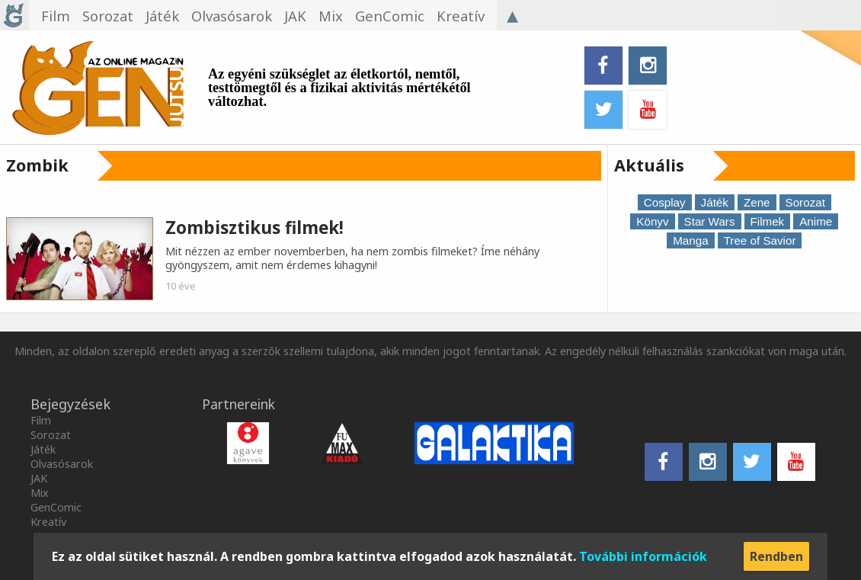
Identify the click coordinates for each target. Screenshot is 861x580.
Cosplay (665, 202)
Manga (690, 240)
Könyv (652, 221)
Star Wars (709, 221)
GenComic (56, 507)
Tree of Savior (760, 240)
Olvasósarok (61, 464)
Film (40, 420)
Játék (714, 202)
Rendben (776, 556)
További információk (643, 556)
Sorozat (805, 202)
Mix (39, 492)
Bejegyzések (70, 404)
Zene (757, 202)
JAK (38, 478)
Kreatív (48, 521)
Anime (815, 221)
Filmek (768, 221)
